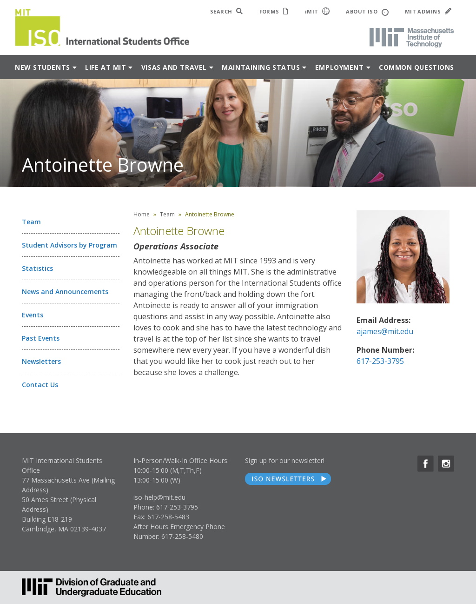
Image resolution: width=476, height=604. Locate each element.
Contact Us (40, 384)
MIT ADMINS (428, 11)
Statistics (37, 268)
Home (141, 214)
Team (31, 221)
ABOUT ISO (367, 12)
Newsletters (41, 361)
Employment (339, 67)
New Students (42, 67)
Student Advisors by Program (69, 245)
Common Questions (416, 67)
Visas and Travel (174, 67)
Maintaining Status (261, 67)
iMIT (317, 11)
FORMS (274, 11)
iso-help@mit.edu (159, 497)
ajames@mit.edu (385, 331)
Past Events (41, 338)
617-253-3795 (380, 361)
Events (32, 314)
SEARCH (226, 11)
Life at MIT (105, 67)
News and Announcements (65, 291)
